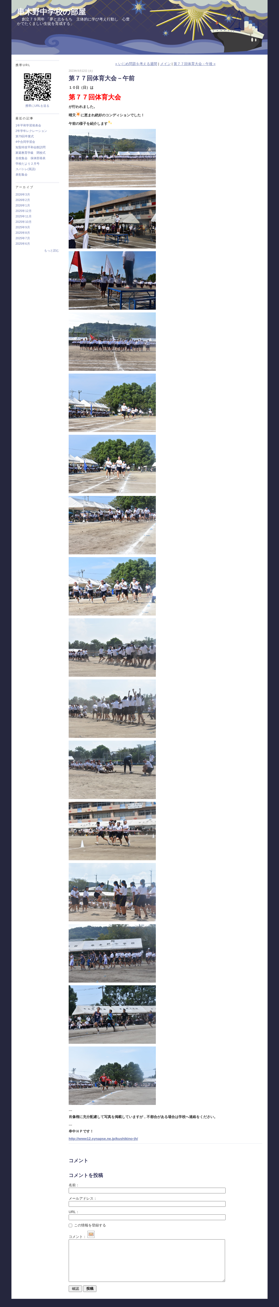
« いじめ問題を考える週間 (136, 64)
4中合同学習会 (25, 141)
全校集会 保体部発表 (31, 158)
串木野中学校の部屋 (51, 12)
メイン (165, 64)
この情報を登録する (87, 1225)
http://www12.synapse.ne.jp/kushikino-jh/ (103, 1139)
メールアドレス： (83, 1198)
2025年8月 (23, 232)
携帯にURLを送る (37, 105)
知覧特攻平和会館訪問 (31, 147)
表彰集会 (22, 174)
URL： (74, 1212)
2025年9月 (23, 227)
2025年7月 (23, 238)
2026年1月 (23, 205)
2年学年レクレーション (31, 130)
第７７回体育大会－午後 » (195, 64)
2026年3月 (23, 194)
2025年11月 (24, 216)
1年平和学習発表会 (28, 125)
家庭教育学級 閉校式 (31, 152)
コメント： (82, 1237)
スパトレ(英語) (25, 169)
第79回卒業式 (25, 136)
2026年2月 (23, 200)
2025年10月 (24, 221)
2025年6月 (23, 243)
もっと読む (51, 250)
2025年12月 (24, 210)
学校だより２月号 (28, 163)
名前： (74, 1185)
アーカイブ (25, 187)
